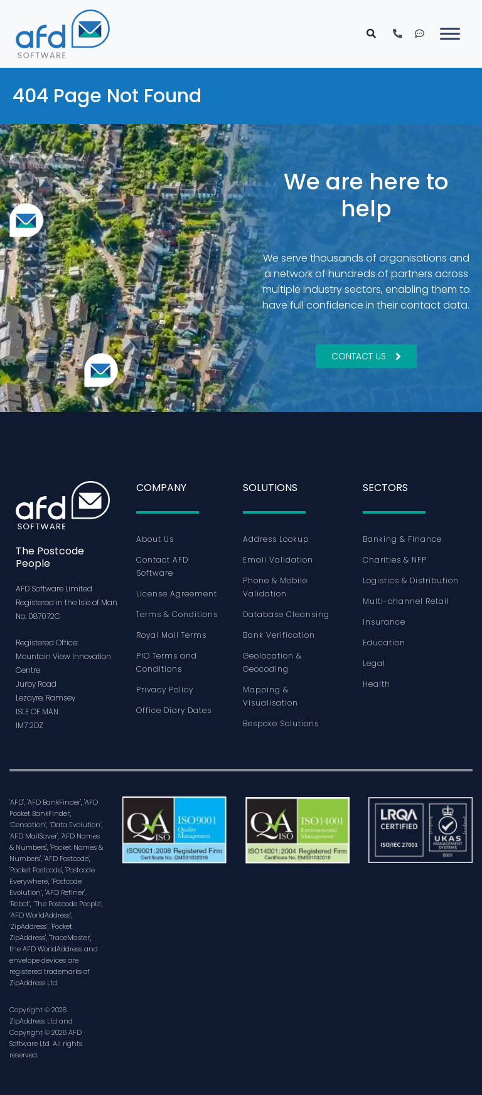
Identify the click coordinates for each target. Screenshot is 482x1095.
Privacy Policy (164, 689)
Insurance (384, 621)
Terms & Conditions (177, 614)
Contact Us (366, 356)
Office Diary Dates (174, 710)
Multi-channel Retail (406, 601)
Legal (374, 663)
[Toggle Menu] (450, 34)
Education (384, 642)
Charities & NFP (395, 559)
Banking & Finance (402, 539)
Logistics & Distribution (411, 580)
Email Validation (278, 559)
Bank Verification (279, 635)
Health (376, 684)
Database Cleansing (286, 614)
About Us (155, 539)
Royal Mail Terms (171, 635)
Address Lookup (276, 539)
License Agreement (176, 593)
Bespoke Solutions (281, 723)
